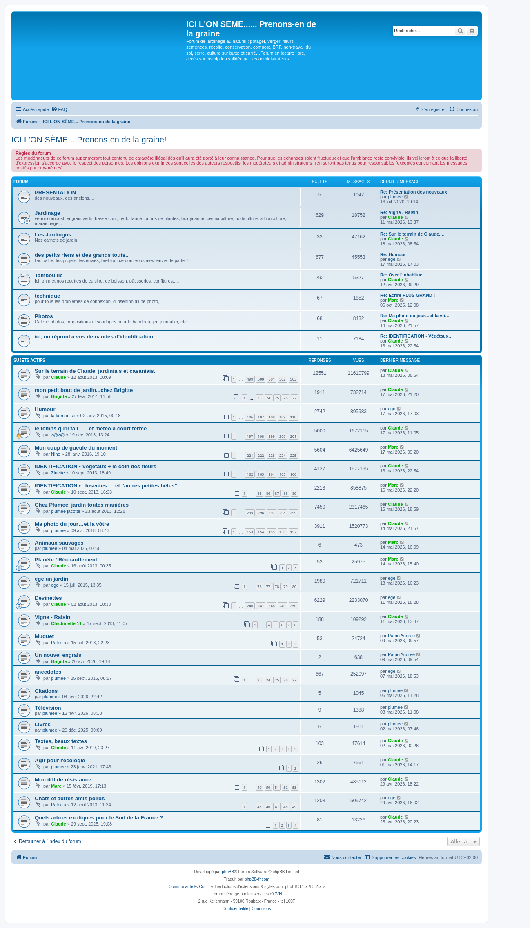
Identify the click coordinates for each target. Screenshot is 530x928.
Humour (45, 409)
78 (277, 586)
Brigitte (59, 396)
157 (293, 531)
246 (250, 605)
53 (294, 787)
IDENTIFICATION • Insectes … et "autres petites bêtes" (106, 486)
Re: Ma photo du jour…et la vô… (415, 315)
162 (250, 474)
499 (250, 379)
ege (391, 259)
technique (47, 296)
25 (277, 680)
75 (277, 398)
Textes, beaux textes (61, 741)
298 (282, 512)
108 (272, 417)
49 (259, 787)
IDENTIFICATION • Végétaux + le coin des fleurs (95, 466)
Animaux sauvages (59, 543)
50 (268, 787)
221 (250, 455)
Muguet (44, 636)
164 (272, 474)
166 (293, 474)
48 (285, 806)
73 (259, 398)
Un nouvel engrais (58, 655)
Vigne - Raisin (52, 617)
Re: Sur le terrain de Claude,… (412, 233)
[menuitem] (59, 109)
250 (293, 605)
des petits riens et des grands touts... (82, 255)
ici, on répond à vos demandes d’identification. (95, 337)
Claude (395, 217)
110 (293, 417)
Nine (55, 454)
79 (285, 586)
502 (282, 379)
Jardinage (47, 213)
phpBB (228, 872)
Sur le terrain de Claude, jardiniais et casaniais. (95, 371)
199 (272, 436)
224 (282, 455)
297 (272, 512)
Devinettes (48, 598)
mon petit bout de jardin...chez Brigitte (84, 390)
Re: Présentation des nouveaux (413, 191)
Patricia (58, 642)
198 (261, 436)
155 (272, 531)
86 (268, 493)
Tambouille (49, 275)
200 (282, 436)
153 (250, 531)
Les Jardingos (53, 234)
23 (259, 680)
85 (259, 493)
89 (294, 493)
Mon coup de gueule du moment (76, 448)
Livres (43, 724)
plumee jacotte (65, 511)
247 (261, 605)
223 (272, 455)
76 (285, 398)
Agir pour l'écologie (60, 760)
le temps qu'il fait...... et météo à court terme (91, 428)
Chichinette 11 (66, 623)
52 (285, 787)
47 (277, 806)
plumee (395, 196)
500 (261, 379)
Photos (44, 316)
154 (261, 531)
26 (285, 680)
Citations (46, 691)
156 (282, 531)
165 (282, 474)
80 (294, 586)
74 (268, 398)
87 (277, 493)
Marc (393, 300)
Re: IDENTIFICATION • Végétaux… (416, 336)
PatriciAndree (401, 635)
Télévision (48, 708)
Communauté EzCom (188, 886)
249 (282, 605)
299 (293, 512)
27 (294, 680)
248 (272, 605)
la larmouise (63, 415)
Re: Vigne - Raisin (399, 212)
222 (261, 455)
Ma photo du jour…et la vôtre (72, 524)
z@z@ (58, 434)
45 (259, 806)
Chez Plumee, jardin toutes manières (82, 505)
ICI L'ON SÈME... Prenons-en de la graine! (89, 139)
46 (268, 806)
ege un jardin (51, 579)
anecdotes (48, 672)
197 (250, 436)
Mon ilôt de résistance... (65, 780)
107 (261, 417)
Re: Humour (393, 254)
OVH (277, 894)
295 (250, 512)
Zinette (58, 472)
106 (250, 417)
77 (294, 398)
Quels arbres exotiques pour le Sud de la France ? (99, 818)
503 (293, 379)
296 (261, 512)
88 (285, 493)
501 (272, 379)
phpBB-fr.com (257, 879)
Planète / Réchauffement (66, 559)
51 (277, 787)
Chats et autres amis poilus (70, 798)
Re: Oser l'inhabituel (402, 274)
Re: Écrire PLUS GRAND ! (407, 295)
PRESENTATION (55, 192)
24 (268, 680)
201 (293, 436)
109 (282, 417)
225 (293, 455)
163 (261, 474)
